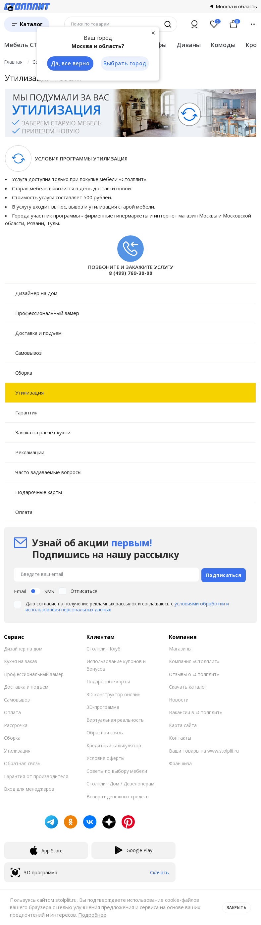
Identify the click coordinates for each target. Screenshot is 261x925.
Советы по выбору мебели (116, 770)
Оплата (23, 512)
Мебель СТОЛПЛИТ (34, 45)
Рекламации (29, 452)
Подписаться (223, 574)
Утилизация (29, 392)
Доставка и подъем (38, 333)
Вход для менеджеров (29, 787)
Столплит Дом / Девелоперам (120, 782)
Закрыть (235, 907)
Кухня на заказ (20, 660)
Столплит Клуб (103, 647)
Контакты (180, 736)
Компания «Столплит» (194, 660)
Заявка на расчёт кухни (43, 432)
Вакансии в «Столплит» (195, 711)
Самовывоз (28, 352)
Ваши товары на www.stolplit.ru (204, 749)
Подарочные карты (38, 492)
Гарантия (26, 412)
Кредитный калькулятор (113, 744)
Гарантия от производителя (36, 775)
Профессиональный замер (47, 313)
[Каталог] (26, 24)
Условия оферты (105, 757)
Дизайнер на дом (36, 293)
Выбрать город (124, 63)
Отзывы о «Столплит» (194, 673)
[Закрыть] (153, 32)
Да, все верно (69, 63)
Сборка (23, 372)
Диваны (189, 45)
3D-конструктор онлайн (113, 693)
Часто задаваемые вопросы (48, 472)
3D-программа (102, 706)
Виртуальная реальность (115, 718)
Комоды (223, 45)
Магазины (180, 647)
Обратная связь (22, 762)
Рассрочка (15, 724)
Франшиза (180, 762)
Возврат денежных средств (117, 795)
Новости (178, 698)
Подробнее (92, 914)
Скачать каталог (188, 685)
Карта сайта (183, 724)
